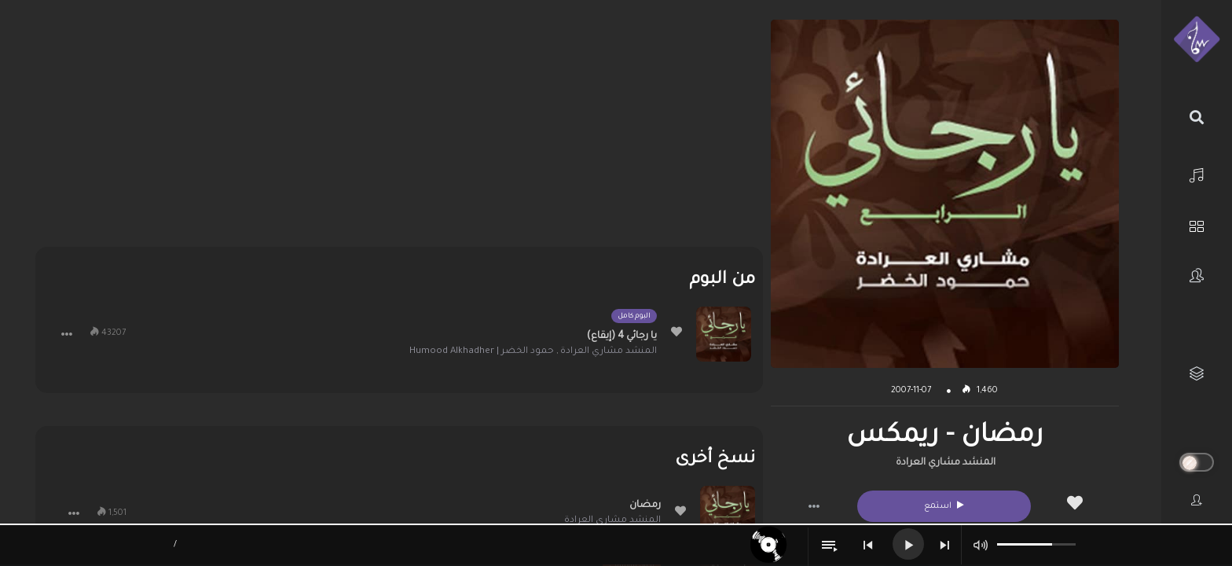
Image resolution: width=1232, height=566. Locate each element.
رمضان (645, 505)
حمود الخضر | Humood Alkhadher (481, 352)
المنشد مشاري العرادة (946, 463)
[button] (814, 506)
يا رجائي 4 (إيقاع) (622, 336)
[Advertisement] (399, 130)
